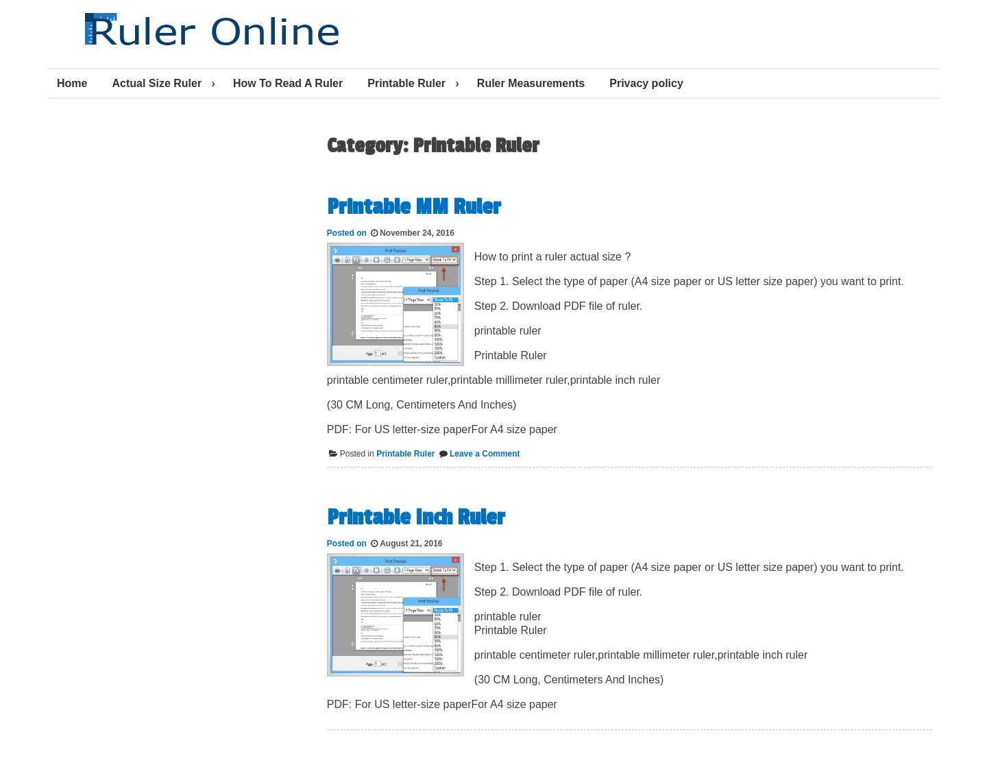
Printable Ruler (406, 83)
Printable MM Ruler (414, 207)
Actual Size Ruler (157, 83)
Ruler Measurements (531, 83)
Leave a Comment (485, 454)
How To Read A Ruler (288, 83)
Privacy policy (646, 83)
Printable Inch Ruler (416, 517)
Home (72, 83)
